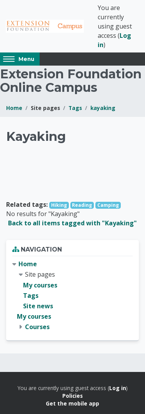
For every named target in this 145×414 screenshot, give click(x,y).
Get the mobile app (72, 403)
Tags (75, 108)
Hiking (59, 205)
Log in (117, 388)
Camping (108, 205)
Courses (37, 327)
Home (14, 108)
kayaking (102, 108)
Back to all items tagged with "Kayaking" (72, 223)
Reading (82, 205)
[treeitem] (72, 295)
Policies (72, 395)
